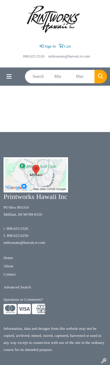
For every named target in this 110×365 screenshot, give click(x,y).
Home (8, 258)
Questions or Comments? (23, 299)
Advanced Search (17, 287)
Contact (10, 274)
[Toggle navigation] (9, 76)
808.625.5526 (33, 56)
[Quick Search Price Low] (62, 76)
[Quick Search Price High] (84, 76)
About (8, 266)
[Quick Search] (38, 76)
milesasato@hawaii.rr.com (69, 56)
